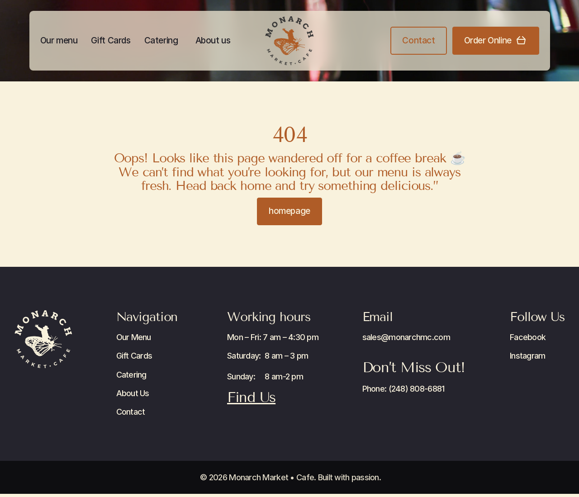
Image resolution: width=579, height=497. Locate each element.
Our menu (59, 40)
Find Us (251, 397)
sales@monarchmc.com (406, 337)
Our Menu (133, 337)
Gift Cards (110, 40)
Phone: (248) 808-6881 (403, 388)
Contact (130, 412)
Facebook (528, 337)
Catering (161, 40)
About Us (132, 393)
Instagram (528, 355)
